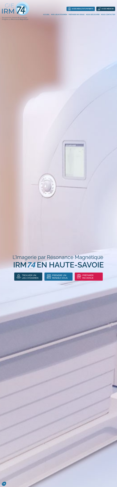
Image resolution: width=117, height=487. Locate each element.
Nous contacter (108, 14)
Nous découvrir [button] (93, 14)
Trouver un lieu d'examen (25, 276)
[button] (4, 484)
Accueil (46, 14)
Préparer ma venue (87, 276)
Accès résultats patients (80, 8)
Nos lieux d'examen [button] (59, 14)
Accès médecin (106, 8)
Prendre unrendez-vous (57, 276)
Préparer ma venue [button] (77, 14)
